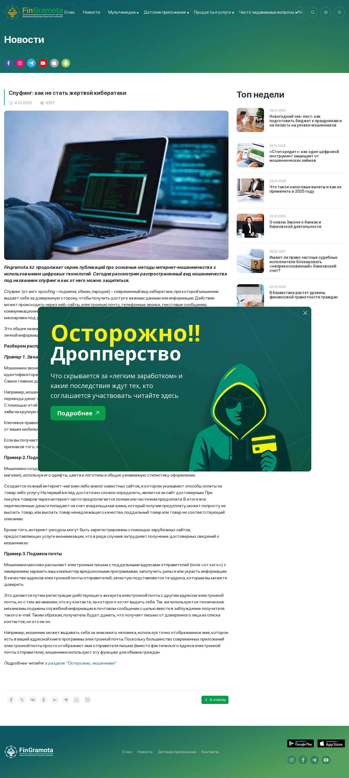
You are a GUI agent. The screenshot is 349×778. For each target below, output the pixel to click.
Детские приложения (177, 752)
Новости (90, 12)
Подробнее (79, 413)
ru (298, 12)
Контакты (210, 752)
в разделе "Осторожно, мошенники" (81, 663)
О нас (68, 12)
